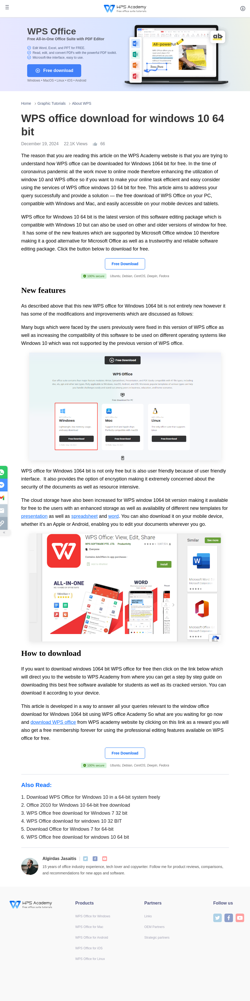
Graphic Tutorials (52, 103)
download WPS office (53, 722)
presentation (34, 516)
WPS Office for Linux (90, 959)
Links (148, 916)
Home (26, 103)
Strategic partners (157, 937)
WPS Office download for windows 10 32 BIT (71, 821)
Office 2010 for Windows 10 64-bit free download (75, 805)
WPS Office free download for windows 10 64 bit (75, 837)
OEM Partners (154, 927)
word (113, 516)
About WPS (81, 103)
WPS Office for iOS (89, 948)
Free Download (125, 264)
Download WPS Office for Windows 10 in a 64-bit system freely (90, 797)
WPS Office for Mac (89, 927)
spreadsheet (84, 516)
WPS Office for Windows (92, 916)
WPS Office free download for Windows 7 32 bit (74, 813)
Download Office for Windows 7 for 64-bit (67, 829)
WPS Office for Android (91, 937)
